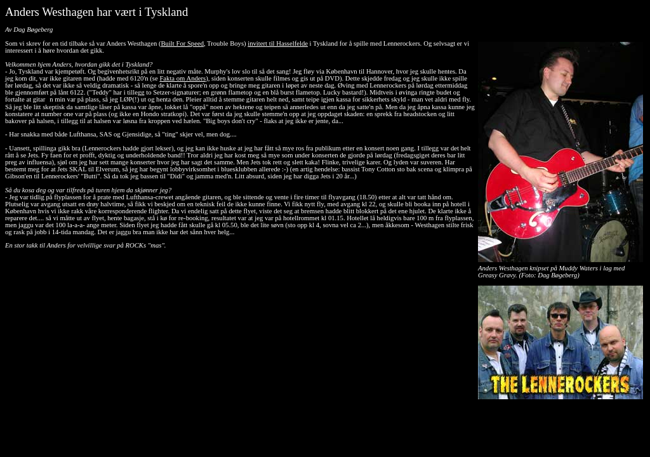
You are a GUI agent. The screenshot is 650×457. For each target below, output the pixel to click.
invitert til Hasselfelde (278, 43)
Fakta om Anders (182, 78)
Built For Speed (182, 43)
